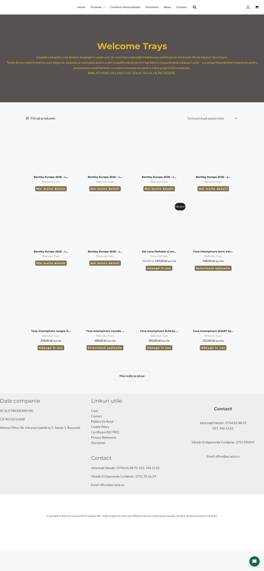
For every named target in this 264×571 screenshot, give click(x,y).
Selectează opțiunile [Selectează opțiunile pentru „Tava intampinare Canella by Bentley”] (105, 347)
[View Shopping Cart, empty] (256, 7)
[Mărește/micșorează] (1, 553)
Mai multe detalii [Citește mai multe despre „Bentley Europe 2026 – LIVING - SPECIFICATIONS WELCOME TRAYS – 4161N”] (50, 188)
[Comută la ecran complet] (4, 553)
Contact (96, 416)
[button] (103, 7)
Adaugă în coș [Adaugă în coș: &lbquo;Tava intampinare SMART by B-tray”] (213, 347)
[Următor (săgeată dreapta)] (4, 559)
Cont (94, 411)
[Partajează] (7, 553)
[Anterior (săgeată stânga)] (1, 559)
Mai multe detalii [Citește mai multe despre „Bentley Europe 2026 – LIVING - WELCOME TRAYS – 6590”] (50, 263)
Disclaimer (98, 443)
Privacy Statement (103, 437)
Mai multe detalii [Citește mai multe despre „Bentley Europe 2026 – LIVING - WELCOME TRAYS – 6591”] (105, 263)
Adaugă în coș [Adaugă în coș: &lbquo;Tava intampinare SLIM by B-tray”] (159, 347)
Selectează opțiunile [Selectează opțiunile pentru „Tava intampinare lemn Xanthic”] (213, 268)
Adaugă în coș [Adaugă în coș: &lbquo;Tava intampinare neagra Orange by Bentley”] (51, 347)
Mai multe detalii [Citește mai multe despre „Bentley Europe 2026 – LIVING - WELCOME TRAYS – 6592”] (159, 188)
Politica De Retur (102, 421)
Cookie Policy (100, 427)
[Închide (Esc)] (10, 553)
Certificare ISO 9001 (105, 432)
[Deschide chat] (254, 561)
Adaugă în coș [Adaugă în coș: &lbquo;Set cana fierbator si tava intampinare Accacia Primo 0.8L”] (159, 268)
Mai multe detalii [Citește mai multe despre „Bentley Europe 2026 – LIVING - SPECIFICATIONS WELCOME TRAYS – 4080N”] (105, 188)
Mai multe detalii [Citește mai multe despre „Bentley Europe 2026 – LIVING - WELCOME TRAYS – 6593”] (213, 188)
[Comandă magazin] (212, 118)
